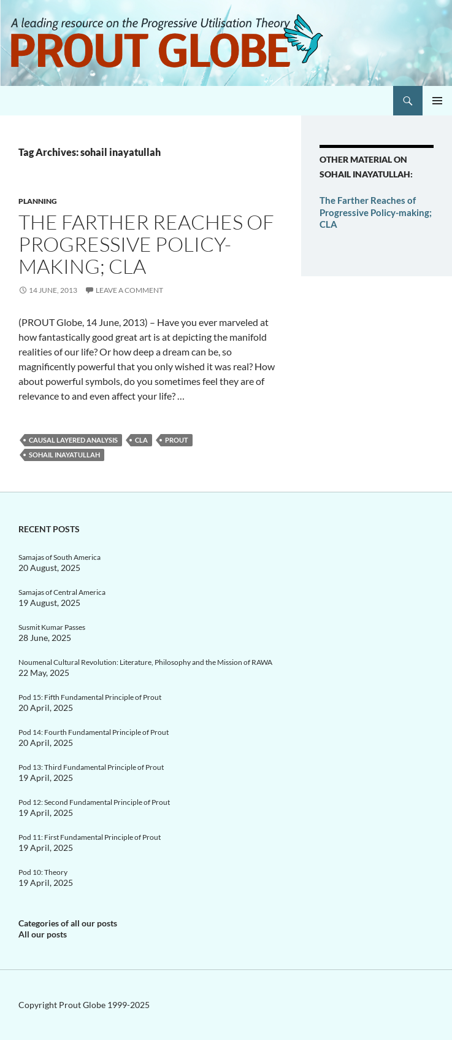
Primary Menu (437, 100)
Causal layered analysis (73, 440)
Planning (37, 201)
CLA (141, 440)
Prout (176, 440)
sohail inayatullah (64, 455)
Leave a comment (129, 290)
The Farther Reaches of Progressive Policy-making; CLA (146, 244)
